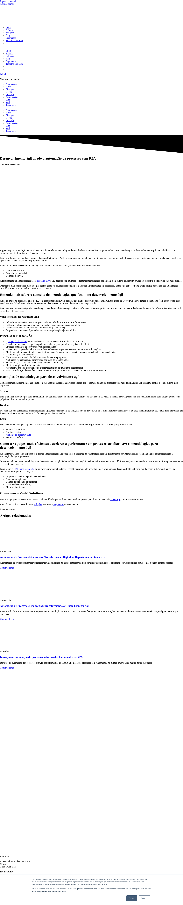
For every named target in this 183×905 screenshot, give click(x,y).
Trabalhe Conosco (14, 40)
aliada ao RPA (43, 281)
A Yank (9, 30)
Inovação (10, 94)
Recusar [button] (144, 898)
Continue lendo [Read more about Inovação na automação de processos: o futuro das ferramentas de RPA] (7, 667)
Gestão (9, 92)
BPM (8, 86)
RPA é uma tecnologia (24, 469)
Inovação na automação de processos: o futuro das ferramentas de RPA (41, 657)
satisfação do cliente (17, 341)
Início (8, 27)
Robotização (11, 97)
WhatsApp (115, 499)
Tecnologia (11, 105)
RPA (8, 100)
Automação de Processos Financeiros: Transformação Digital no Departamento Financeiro (52, 557)
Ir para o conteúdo (8, 1)
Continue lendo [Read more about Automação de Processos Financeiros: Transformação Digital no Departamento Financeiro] (7, 568)
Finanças (10, 89)
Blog (8, 35)
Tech (8, 102)
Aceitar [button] (131, 898)
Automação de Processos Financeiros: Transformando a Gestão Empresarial (44, 605)
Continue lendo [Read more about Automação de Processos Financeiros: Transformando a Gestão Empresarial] (7, 619)
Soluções (10, 32)
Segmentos (11, 38)
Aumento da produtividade (18, 435)
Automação (11, 84)
